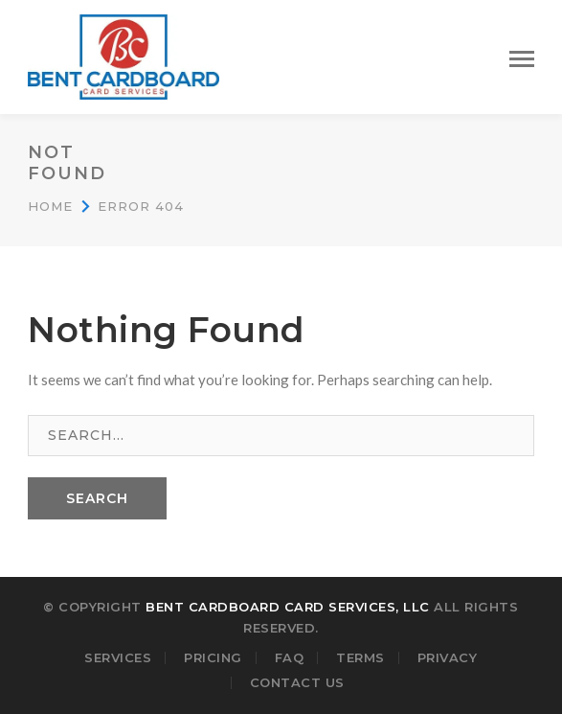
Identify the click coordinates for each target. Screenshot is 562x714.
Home (50, 206)
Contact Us (297, 682)
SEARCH (97, 498)
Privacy (447, 657)
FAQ (289, 657)
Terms (360, 657)
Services (117, 657)
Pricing (213, 657)
